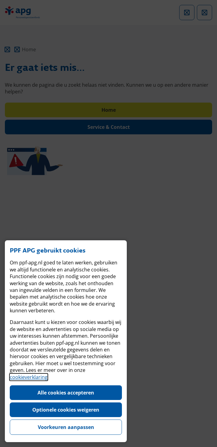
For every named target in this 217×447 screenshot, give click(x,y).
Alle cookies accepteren (65, 392)
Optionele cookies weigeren (65, 409)
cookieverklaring (29, 377)
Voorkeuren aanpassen (66, 427)
